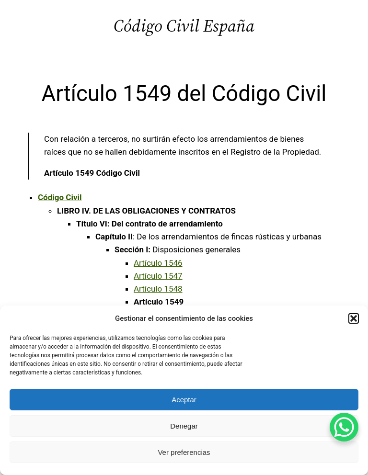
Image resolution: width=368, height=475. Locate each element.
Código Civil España (184, 25)
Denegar (184, 426)
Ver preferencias (184, 452)
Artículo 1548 (158, 289)
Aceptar (184, 400)
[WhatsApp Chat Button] (344, 427)
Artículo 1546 (158, 263)
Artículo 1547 (158, 276)
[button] (353, 318)
